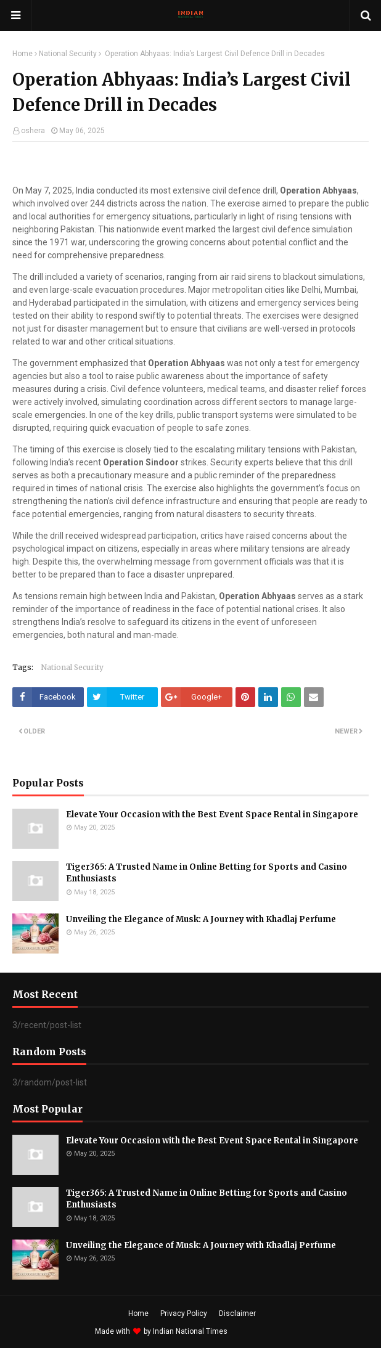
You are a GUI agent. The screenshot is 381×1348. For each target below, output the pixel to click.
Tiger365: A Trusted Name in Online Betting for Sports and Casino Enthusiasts (206, 873)
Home (22, 53)
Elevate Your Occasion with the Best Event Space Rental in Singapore (212, 814)
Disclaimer (237, 1313)
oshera (33, 130)
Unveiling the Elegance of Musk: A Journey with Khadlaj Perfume (201, 919)
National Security (68, 53)
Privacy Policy (183, 1313)
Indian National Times (190, 1331)
